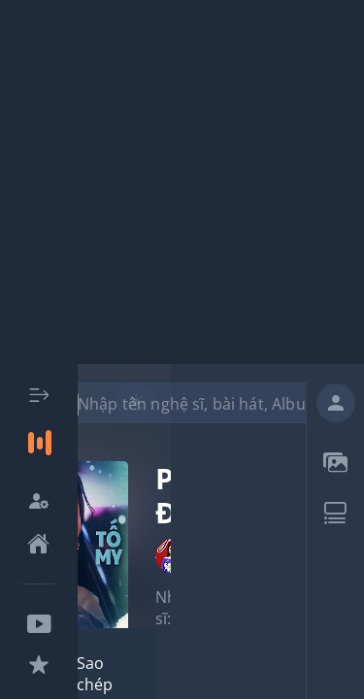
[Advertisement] (182, 182)
